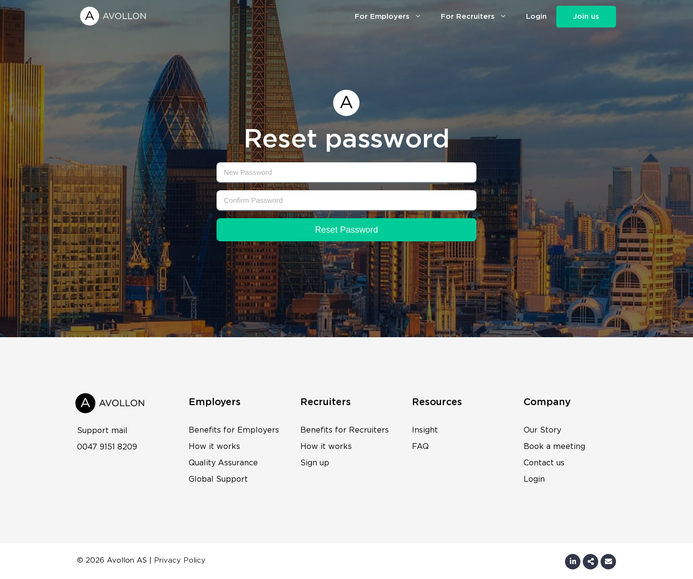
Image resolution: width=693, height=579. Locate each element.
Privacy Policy (179, 560)
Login (536, 16)
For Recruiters (478, 16)
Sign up (314, 463)
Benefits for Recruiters (344, 430)
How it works (214, 446)
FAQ (420, 446)
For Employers (393, 16)
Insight (425, 430)
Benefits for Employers (234, 430)
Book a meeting (554, 446)
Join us (586, 16)
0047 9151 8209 (107, 447)
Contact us (544, 463)
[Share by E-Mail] (590, 561)
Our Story (542, 430)
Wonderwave (232, 560)
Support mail (102, 430)
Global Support (218, 479)
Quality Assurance (223, 463)
